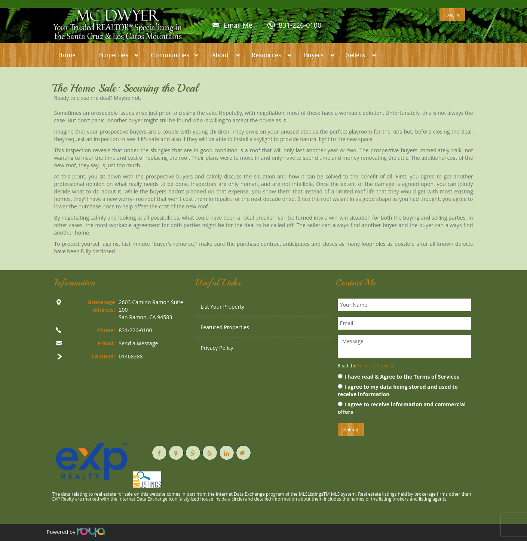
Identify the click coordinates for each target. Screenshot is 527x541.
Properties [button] (113, 55)
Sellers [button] (355, 55)
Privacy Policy (216, 347)
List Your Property (222, 306)
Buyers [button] (314, 55)
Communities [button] (170, 55)
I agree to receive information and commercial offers (402, 408)
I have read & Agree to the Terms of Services (398, 376)
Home (67, 55)
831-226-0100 (300, 25)
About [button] (220, 55)
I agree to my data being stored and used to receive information (398, 390)
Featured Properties (224, 327)
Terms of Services (376, 366)
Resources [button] (266, 55)
